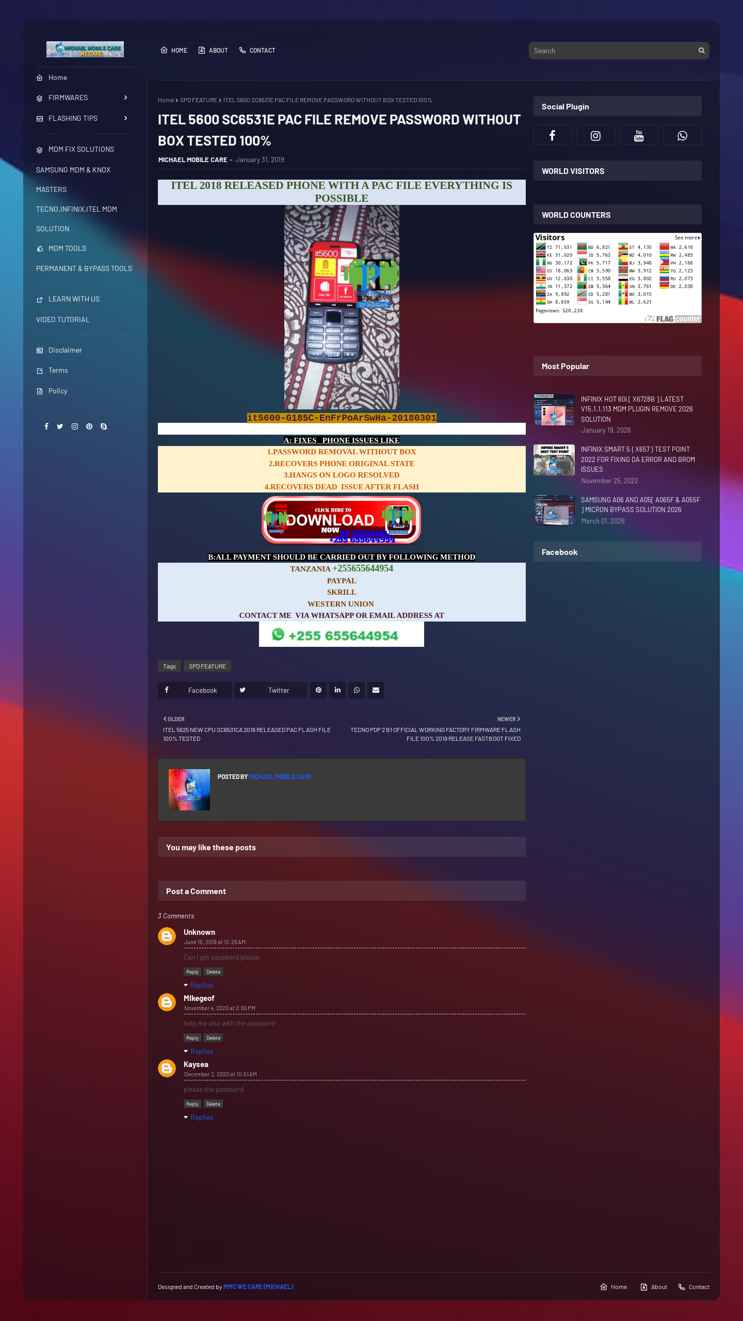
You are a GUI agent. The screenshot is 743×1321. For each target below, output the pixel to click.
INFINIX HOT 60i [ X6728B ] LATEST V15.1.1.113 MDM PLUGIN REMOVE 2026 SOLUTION (637, 409)
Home (173, 50)
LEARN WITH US (68, 298)
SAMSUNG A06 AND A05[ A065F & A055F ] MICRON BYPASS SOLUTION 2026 (640, 505)
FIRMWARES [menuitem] (62, 97)
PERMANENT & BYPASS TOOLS (84, 268)
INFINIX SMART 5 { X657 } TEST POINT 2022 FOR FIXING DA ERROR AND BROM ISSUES (638, 459)
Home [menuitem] (51, 77)
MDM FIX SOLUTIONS (75, 149)
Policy (51, 390)
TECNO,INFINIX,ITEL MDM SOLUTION (76, 218)
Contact (257, 50)
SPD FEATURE (198, 99)
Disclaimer (59, 349)
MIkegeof (199, 997)
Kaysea (196, 1064)
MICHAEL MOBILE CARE (193, 159)
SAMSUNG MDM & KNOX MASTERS (73, 179)
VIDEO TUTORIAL (63, 319)
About (213, 50)
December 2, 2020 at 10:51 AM (220, 1074)
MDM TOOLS (61, 248)
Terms (52, 369)
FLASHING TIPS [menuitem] (67, 118)
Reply (192, 971)
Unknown (199, 931)
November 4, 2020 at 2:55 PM (219, 1008)
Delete (213, 971)
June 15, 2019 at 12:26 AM (215, 941)
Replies (202, 984)
